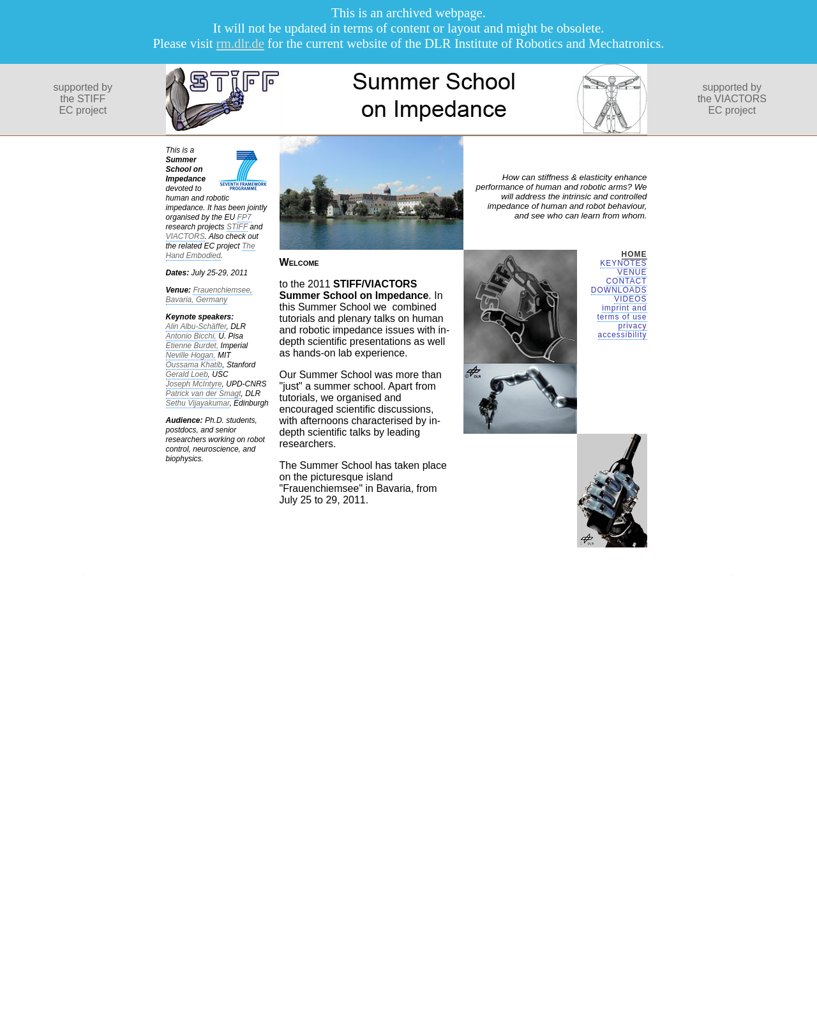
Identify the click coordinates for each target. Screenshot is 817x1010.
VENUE (632, 272)
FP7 (244, 217)
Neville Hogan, (191, 355)
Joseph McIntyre (194, 383)
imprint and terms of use (622, 312)
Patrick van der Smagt (203, 393)
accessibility (622, 334)
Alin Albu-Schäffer (196, 326)
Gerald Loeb (187, 374)
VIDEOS (630, 299)
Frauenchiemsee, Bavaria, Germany (209, 295)
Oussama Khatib (194, 364)
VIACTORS (185, 236)
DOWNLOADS (619, 290)
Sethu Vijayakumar (198, 403)
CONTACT (626, 281)
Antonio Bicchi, (191, 336)
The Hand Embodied (210, 250)
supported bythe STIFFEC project (83, 99)
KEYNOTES (623, 263)
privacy (632, 325)
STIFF (237, 226)
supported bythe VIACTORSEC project (732, 99)
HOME (634, 254)
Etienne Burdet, (192, 345)
